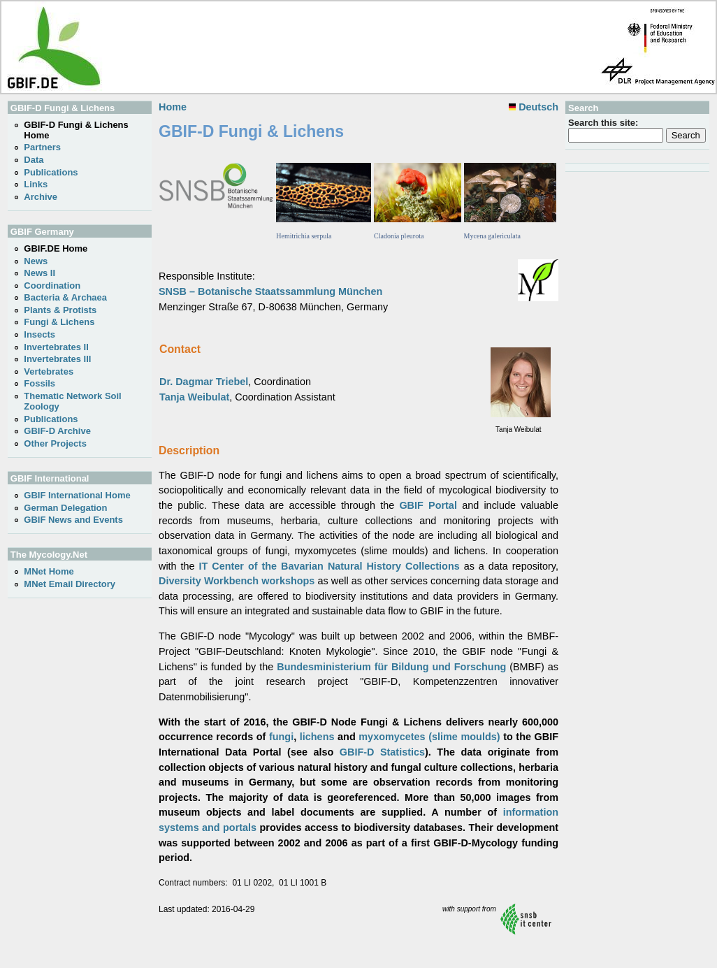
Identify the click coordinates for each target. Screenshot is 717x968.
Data (33, 159)
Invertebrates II (56, 347)
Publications (51, 172)
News (36, 261)
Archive (40, 197)
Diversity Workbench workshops (236, 580)
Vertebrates (48, 371)
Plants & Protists (60, 310)
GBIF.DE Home (55, 248)
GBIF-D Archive (57, 431)
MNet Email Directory (69, 584)
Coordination (52, 285)
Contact (180, 349)
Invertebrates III (57, 359)
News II (39, 273)
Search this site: (603, 122)
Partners (42, 147)
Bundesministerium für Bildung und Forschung (391, 666)
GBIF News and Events (73, 519)
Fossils (39, 383)
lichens (317, 736)
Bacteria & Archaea (65, 297)
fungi (281, 736)
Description (189, 450)
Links (36, 184)
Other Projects (55, 443)
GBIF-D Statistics (382, 752)
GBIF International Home (77, 495)
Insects (39, 334)
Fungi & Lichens (59, 322)
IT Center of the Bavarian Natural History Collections (329, 566)
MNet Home (49, 571)
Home (173, 107)
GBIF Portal (427, 505)
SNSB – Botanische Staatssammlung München (270, 291)
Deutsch (533, 107)
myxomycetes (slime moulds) (429, 736)
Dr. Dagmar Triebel (203, 381)
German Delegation (65, 508)
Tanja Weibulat (194, 397)
